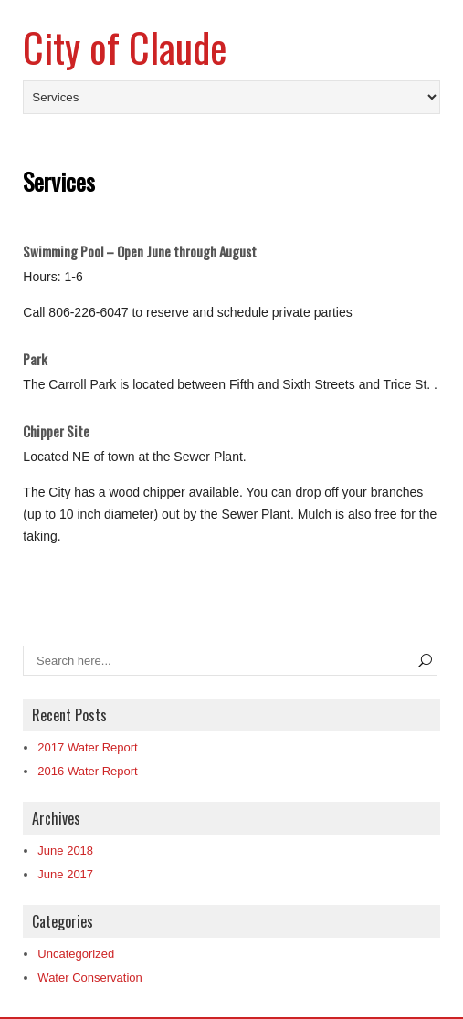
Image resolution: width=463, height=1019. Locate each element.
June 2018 (65, 850)
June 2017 (65, 874)
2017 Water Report (87, 747)
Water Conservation (89, 977)
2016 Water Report (87, 771)
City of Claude (125, 47)
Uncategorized (75, 954)
